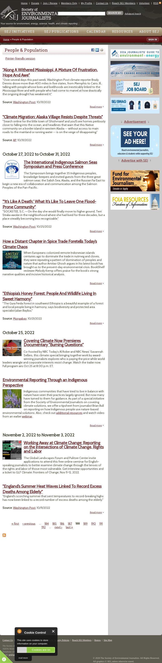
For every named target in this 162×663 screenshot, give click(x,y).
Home (24, 3)
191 (101, 523)
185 (54, 523)
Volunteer (144, 3)
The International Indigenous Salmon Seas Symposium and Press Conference (60, 164)
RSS (155, 3)
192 (44, 527)
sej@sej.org (14, 655)
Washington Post (24, 102)
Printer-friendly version (20, 58)
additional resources (69, 413)
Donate (35, 3)
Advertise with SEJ (134, 160)
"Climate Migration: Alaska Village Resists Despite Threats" (53, 116)
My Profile (86, 3)
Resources (122, 32)
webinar (27, 416)
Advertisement (135, 122)
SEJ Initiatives (19, 32)
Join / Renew (50, 3)
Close (53, 631)
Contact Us (102, 3)
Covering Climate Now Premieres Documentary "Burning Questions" (54, 342)
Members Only (69, 3)
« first (15, 523)
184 (47, 523)
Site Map (108, 640)
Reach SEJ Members (123, 3)
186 (62, 523)
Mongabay (20, 318)
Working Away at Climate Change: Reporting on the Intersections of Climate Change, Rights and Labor (64, 447)
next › (58, 527)
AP (14, 140)
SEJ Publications (61, 32)
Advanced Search (133, 13)
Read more (97, 107)
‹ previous (29, 523)
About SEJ (149, 32)
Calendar (96, 32)
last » (69, 527)
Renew (97, 640)
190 (93, 523)
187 (70, 523)
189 (85, 523)
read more (23, 657)
